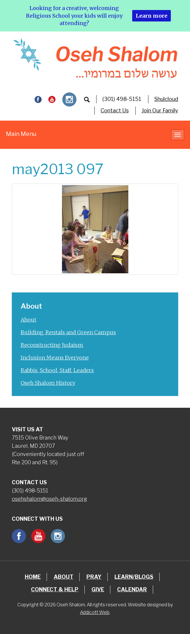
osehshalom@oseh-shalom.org (49, 499)
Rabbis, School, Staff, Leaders (57, 370)
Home (33, 577)
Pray (93, 577)
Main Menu (21, 133)
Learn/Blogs (133, 577)
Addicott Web (94, 612)
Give (97, 589)
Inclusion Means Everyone (55, 357)
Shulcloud (166, 99)
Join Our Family (160, 110)
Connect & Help (54, 589)
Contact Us (115, 110)
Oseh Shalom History (48, 383)
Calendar (132, 589)
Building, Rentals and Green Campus (68, 332)
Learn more (151, 15)
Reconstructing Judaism (52, 345)
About (28, 319)
